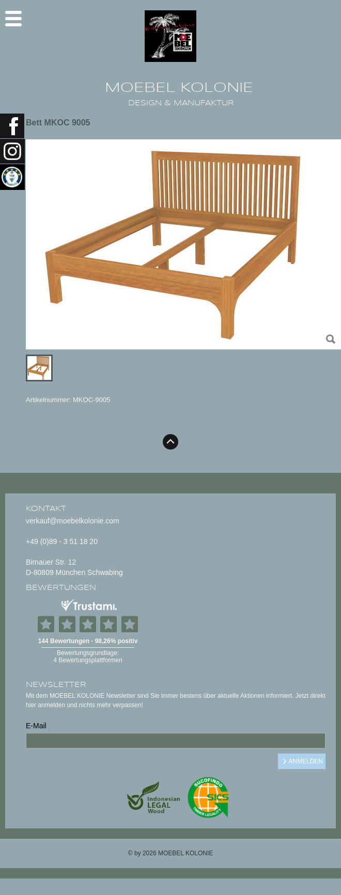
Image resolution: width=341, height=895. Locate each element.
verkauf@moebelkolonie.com (72, 521)
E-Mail (36, 726)
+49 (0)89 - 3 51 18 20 (62, 541)
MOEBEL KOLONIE (179, 87)
